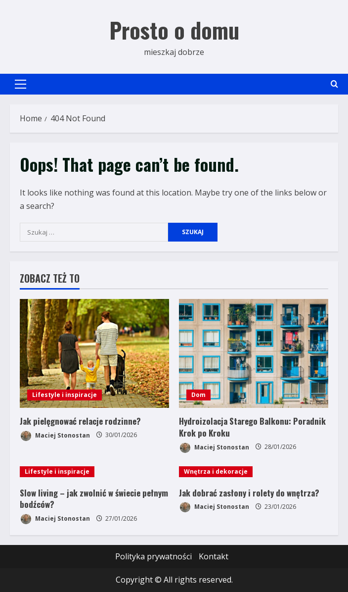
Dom (198, 395)
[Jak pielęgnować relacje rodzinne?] (94, 353)
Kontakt (213, 556)
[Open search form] (334, 84)
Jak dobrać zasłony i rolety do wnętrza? (249, 493)
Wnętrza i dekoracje (216, 471)
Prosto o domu (174, 30)
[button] (20, 84)
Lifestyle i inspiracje (64, 395)
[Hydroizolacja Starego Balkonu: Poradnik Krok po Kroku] (253, 353)
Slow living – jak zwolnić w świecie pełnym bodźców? (94, 499)
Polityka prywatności (153, 556)
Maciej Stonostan (55, 436)
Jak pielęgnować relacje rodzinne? (80, 421)
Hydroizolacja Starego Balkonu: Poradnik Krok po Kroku (252, 427)
